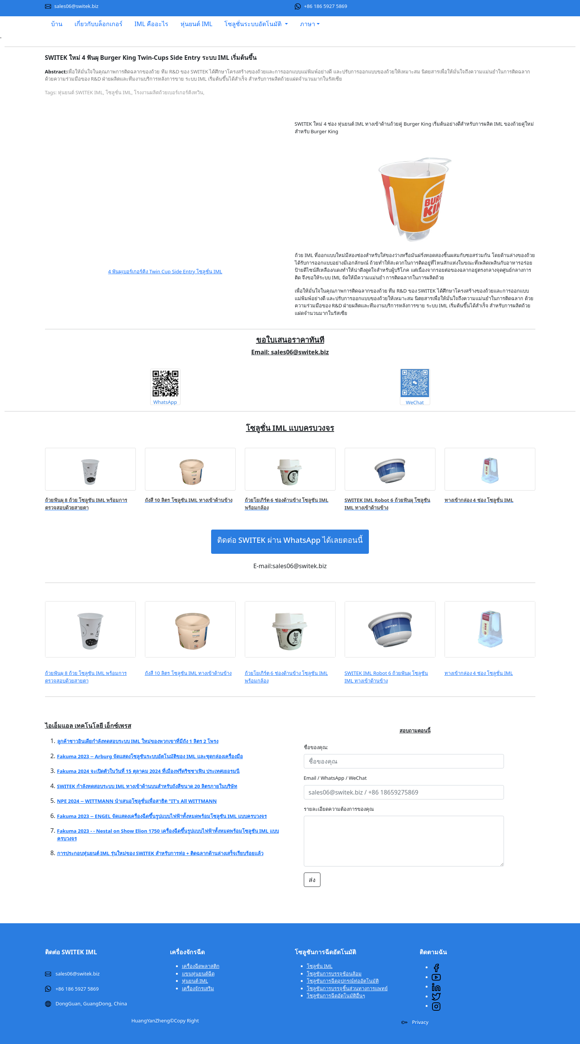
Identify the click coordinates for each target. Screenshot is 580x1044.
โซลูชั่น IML (320, 966)
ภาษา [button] (307, 24)
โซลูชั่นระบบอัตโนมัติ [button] (253, 24)
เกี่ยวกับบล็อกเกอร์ (99, 24)
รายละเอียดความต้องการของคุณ (339, 809)
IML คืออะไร (151, 24)
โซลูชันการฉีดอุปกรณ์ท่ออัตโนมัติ (343, 980)
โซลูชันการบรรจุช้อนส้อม (334, 973)
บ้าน (56, 24)
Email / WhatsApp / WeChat (335, 777)
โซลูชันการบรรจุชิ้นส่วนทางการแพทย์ (347, 988)
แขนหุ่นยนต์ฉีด (198, 973)
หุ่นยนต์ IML (196, 24)
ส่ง (312, 880)
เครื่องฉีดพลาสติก (200, 966)
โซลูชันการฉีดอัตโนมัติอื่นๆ (336, 995)
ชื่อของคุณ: (318, 747)
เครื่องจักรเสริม (198, 988)
